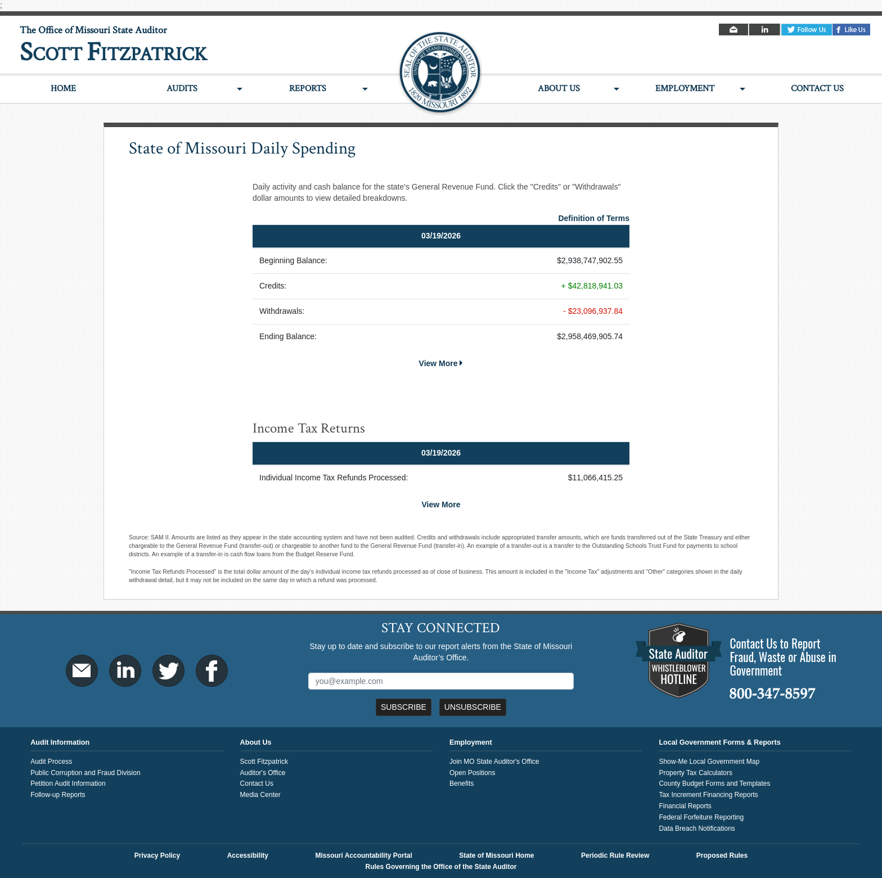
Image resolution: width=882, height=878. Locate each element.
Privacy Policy (157, 855)
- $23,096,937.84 (593, 311)
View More (441, 363)
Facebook (851, 29)
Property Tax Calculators (695, 773)
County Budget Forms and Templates (714, 783)
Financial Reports (685, 806)
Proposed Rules (722, 855)
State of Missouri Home (496, 855)
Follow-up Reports (57, 795)
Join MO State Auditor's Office (494, 762)
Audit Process (51, 762)
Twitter (806, 29)
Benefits (461, 783)
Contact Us (817, 88)
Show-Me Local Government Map (709, 762)
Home (63, 88)
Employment (684, 88)
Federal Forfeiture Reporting (701, 817)
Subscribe (403, 707)
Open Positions (472, 773)
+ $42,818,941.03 (592, 285)
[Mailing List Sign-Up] (441, 681)
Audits (181, 88)
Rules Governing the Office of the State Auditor (441, 867)
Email (734, 29)
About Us (559, 88)
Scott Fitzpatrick (264, 762)
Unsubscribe (472, 707)
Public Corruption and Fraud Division (85, 773)
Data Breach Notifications (697, 828)
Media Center (260, 795)
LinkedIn (765, 29)
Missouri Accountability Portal (363, 855)
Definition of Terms (593, 218)
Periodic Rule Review (615, 855)
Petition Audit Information (67, 783)
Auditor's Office (263, 773)
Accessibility (247, 855)
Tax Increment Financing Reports (708, 795)
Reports (307, 88)
